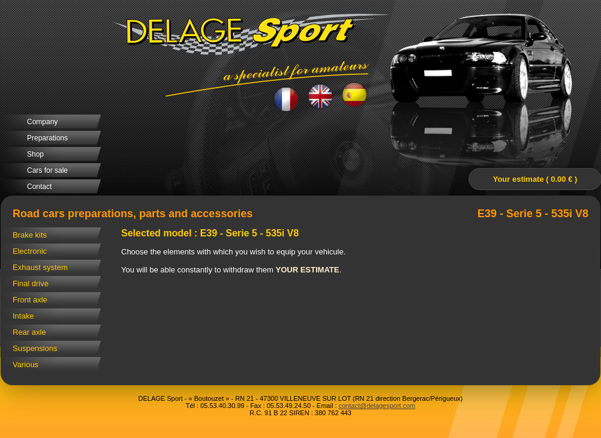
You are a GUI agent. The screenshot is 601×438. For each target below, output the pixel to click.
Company (42, 122)
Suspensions (35, 348)
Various (25, 364)
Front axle (30, 299)
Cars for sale (47, 170)
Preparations (47, 138)
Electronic (30, 251)
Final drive (31, 283)
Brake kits (30, 234)
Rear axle (29, 332)
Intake (23, 315)
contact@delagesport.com (377, 405)
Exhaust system (40, 267)
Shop (35, 154)
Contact (39, 186)
